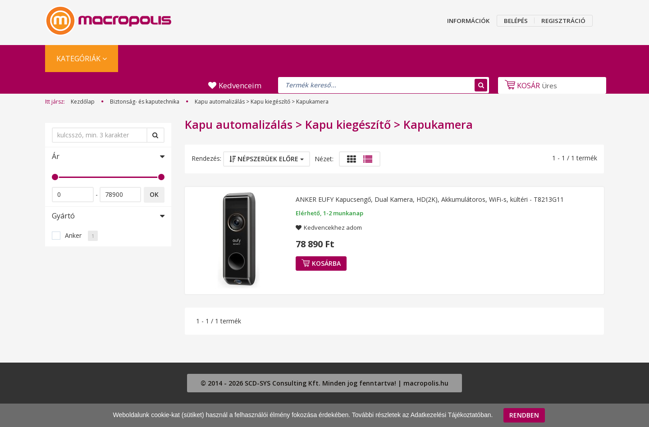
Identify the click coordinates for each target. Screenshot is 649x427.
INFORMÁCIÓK (468, 21)
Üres (530, 86)
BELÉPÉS (516, 21)
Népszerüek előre (266, 158)
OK (154, 194)
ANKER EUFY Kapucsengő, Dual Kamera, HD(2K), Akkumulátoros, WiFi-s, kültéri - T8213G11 (430, 199)
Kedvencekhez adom (333, 227)
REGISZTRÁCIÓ (563, 21)
